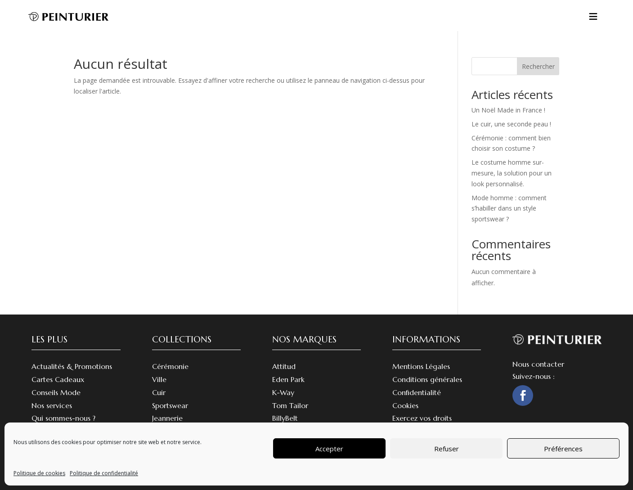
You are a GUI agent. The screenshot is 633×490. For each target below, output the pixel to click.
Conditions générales (427, 379)
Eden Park (288, 379)
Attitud (284, 366)
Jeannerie (167, 418)
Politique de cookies (39, 473)
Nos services (51, 405)
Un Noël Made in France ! (508, 110)
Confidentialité (416, 392)
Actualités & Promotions (71, 366)
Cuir (159, 392)
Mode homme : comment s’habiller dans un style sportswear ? (509, 208)
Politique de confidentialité (104, 473)
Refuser (446, 448)
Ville (159, 379)
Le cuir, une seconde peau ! (511, 124)
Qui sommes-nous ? (63, 418)
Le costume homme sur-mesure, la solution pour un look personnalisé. (511, 173)
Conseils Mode (56, 392)
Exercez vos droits (422, 418)
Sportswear (170, 405)
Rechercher (538, 66)
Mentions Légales (421, 366)
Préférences (563, 448)
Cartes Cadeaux (57, 379)
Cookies (405, 405)
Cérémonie (170, 366)
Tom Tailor (290, 405)
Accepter (329, 448)
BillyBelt (285, 418)
